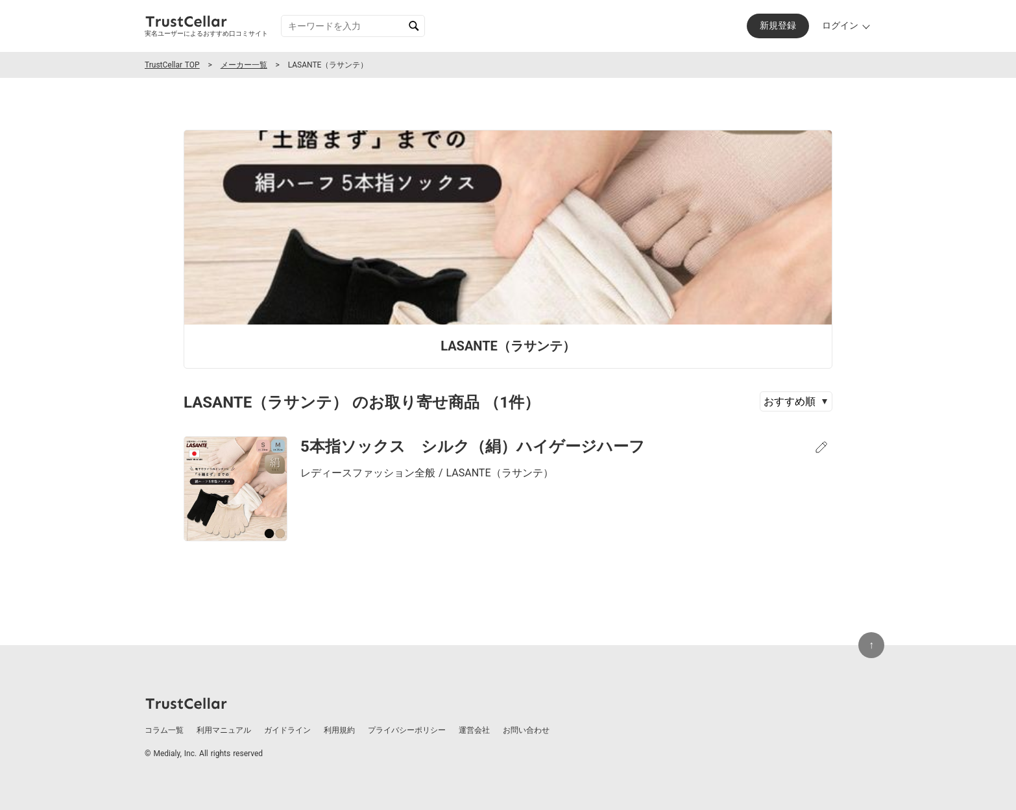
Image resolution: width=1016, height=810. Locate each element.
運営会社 (474, 730)
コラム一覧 (164, 730)
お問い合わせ (526, 730)
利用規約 (339, 730)
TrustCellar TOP (172, 64)
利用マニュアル (224, 730)
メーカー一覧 (244, 64)
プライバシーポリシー (407, 730)
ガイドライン (287, 730)
